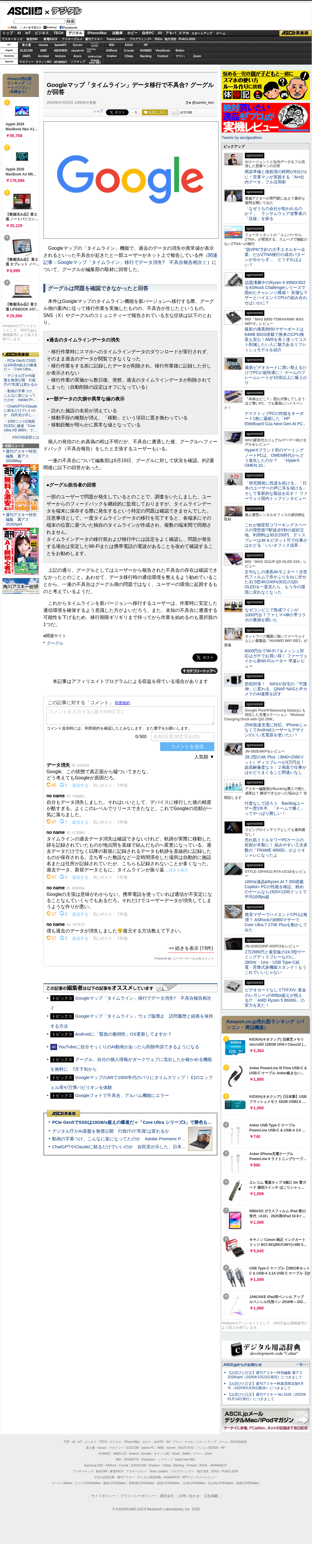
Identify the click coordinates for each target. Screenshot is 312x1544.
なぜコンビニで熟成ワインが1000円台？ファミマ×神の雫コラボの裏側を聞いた (275, 614)
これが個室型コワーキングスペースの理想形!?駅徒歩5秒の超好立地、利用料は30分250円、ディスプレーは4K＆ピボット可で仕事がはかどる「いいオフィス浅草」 (276, 535)
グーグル (55, 643)
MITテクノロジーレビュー (199, 1477)
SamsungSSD (91, 50)
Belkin (179, 50)
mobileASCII (172, 1477)
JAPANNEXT (60, 62)
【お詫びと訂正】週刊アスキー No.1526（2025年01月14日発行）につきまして (267, 1396)
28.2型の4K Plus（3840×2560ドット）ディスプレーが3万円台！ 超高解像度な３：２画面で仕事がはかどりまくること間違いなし (275, 765)
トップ (7, 33)
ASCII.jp (24, 11)
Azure (78, 56)
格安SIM (32, 39)
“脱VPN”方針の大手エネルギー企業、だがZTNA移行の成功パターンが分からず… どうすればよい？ (275, 257)
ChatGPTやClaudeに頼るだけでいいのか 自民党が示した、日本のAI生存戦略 (130, 1146)
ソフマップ (77, 61)
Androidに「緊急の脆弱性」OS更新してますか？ (123, 1034)
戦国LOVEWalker (247, 1483)
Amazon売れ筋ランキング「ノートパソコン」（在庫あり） (19, 85)
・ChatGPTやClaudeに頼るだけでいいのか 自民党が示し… (20, 410)
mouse (43, 45)
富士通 (26, 45)
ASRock (111, 50)
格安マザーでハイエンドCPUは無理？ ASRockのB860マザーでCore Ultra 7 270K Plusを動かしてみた (276, 922)
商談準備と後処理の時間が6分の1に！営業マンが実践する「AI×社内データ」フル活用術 (276, 176)
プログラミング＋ (182, 1471)
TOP (67, 1441)
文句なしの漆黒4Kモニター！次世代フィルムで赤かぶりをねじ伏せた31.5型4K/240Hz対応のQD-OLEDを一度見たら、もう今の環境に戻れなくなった (276, 581)
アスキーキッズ (12, 39)
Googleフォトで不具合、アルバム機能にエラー (122, 1095)
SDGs (158, 39)
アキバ (170, 33)
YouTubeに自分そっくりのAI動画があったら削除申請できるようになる (128, 1046)
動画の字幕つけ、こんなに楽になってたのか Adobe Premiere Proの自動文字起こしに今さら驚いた (151, 1138)
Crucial (129, 50)
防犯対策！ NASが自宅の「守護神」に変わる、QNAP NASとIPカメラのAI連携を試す (276, 689)
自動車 (117, 33)
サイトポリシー (103, 1496)
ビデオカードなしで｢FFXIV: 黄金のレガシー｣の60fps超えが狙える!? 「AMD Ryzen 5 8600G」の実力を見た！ (275, 998)
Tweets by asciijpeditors (242, 137)
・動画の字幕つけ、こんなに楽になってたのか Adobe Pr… (20, 395)
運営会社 (167, 1496)
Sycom (77, 45)
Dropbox (112, 56)
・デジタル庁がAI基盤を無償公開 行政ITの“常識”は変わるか (21, 380)
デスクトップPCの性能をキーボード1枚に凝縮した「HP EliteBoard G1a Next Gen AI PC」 (276, 418)
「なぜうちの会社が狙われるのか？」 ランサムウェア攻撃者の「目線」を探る (275, 213)
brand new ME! (185, 1459)
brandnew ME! (95, 61)
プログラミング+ (140, 39)
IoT (28, 33)
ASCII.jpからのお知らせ (242, 1365)
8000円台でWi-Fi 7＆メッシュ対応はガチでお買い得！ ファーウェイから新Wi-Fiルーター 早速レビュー (276, 658)
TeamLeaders (116, 39)
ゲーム (221, 33)
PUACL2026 (187, 39)
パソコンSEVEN (95, 44)
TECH (58, 33)
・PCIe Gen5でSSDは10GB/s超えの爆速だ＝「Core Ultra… (20, 365)
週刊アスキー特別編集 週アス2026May (21, 456)
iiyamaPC (60, 45)
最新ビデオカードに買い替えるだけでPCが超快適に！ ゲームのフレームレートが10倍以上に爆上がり (276, 375)
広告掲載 (211, 1496)
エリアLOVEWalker (88, 1483)
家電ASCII (50, 39)
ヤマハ (180, 56)
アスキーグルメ (72, 39)
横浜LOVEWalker (114, 1483)
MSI (111, 45)
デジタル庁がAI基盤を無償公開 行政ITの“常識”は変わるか (110, 1131)
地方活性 (170, 39)
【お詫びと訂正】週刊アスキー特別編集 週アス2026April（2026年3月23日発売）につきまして (265, 1375)
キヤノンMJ (44, 61)
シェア (98, 111)
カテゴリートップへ (199, 671)
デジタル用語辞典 (149, 1477)
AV (160, 33)
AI (19, 33)
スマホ (183, 33)
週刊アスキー (94, 39)
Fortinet (162, 56)
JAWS (26, 56)
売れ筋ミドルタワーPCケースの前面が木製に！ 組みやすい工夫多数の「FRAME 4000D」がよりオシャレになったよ (276, 847)
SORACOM (138, 1465)
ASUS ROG (60, 50)
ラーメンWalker (62, 1483)
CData (129, 56)
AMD (43, 50)
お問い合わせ (189, 1496)
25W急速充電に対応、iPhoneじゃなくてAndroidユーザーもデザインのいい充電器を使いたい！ (276, 729)
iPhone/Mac (97, 33)
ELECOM (26, 50)
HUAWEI (146, 50)
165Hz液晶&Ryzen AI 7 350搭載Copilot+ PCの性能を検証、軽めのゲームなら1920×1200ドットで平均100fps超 (276, 889)
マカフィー (26, 61)
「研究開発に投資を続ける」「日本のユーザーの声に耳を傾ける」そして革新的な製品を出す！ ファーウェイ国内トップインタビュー (276, 491)
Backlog (146, 56)
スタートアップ (201, 33)
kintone (60, 56)
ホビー (132, 33)
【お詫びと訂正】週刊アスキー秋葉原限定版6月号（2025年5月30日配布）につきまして (266, 1386)
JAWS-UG (119, 1453)
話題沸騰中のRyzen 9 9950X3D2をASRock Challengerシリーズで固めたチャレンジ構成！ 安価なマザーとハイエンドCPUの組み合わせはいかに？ (276, 292)
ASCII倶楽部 (295, 33)
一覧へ (301, 1364)
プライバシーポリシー (137, 1496)
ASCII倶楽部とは (25, 437)
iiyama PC (148, 1447)
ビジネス (42, 33)
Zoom (197, 56)
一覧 (134, 112)
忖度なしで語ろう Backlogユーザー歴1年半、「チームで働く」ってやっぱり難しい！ (275, 808)
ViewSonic (163, 50)
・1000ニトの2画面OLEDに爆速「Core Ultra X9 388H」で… (20, 425)
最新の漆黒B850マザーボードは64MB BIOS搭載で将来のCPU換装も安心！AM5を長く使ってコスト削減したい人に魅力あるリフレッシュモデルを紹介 (276, 339)
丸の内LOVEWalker (221, 1483)
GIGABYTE (77, 50)
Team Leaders (158, 1471)
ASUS (129, 45)
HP (146, 45)
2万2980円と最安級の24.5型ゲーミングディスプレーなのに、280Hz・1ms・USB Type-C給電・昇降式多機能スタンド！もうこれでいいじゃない (275, 962)
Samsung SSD (93, 1465)
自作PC (148, 33)
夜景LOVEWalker (168, 1483)
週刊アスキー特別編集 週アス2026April (21, 519)
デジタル (63, 10)
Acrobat (43, 56)
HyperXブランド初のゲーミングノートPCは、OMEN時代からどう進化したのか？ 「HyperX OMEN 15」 (274, 458)
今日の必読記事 (104, 1477)
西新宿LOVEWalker (142, 1483)
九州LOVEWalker (194, 1483)
